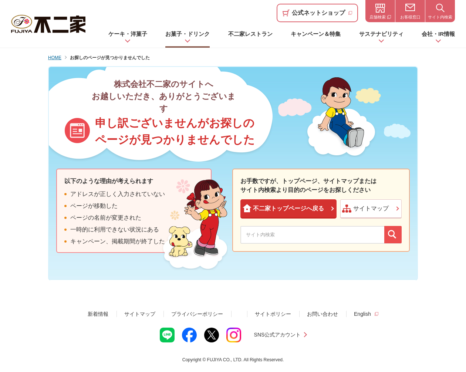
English (362, 314)
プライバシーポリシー (197, 314)
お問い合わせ (322, 314)
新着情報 (98, 314)
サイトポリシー (273, 314)
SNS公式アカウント (277, 335)
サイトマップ (139, 314)
